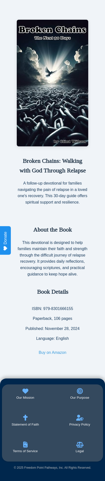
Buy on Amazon (52, 352)
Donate (5, 241)
